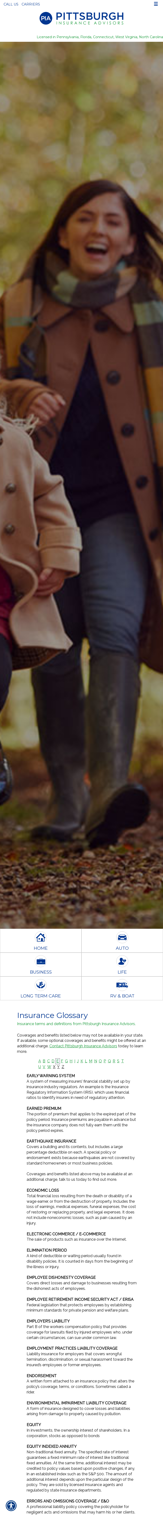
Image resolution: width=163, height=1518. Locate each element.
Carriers (31, 4)
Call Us (11, 4)
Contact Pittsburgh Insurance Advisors (83, 1046)
